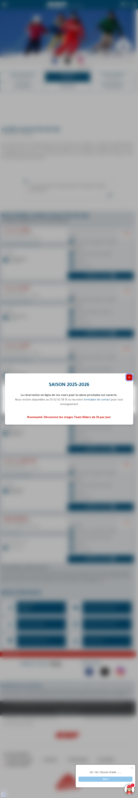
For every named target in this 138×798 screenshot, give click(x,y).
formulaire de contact (97, 400)
